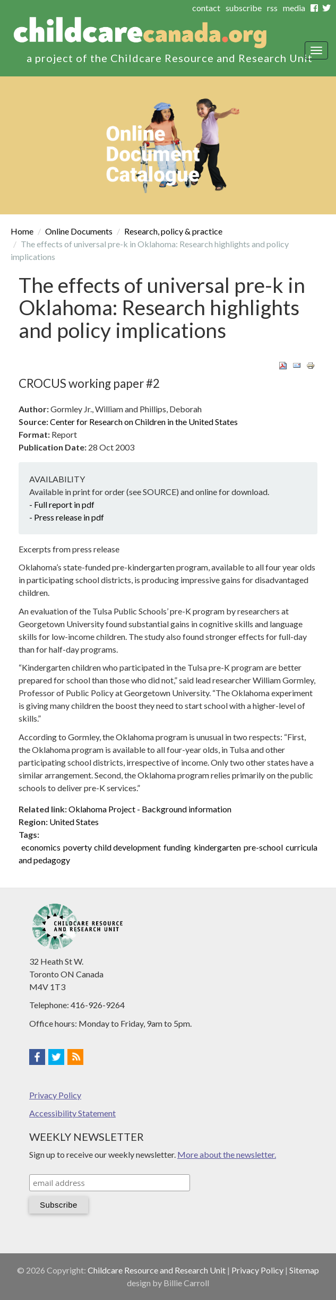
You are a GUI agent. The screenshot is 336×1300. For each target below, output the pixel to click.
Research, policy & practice (173, 231)
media (294, 8)
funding (177, 847)
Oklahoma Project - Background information (149, 809)
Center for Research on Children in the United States (144, 422)
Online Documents (79, 231)
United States (74, 822)
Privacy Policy (55, 1095)
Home (22, 231)
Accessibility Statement (72, 1113)
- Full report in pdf (61, 504)
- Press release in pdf (66, 517)
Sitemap (304, 1270)
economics (41, 847)
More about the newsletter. (226, 1154)
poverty (77, 847)
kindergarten (217, 847)
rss (272, 8)
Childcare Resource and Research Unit (157, 1270)
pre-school (263, 847)
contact (206, 8)
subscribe (244, 8)
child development (127, 847)
